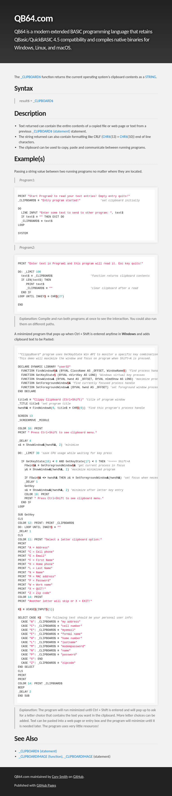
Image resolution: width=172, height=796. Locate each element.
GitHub (78, 777)
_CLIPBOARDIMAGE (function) (40, 756)
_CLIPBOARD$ (31, 77)
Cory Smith (60, 777)
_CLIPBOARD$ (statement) (51, 131)
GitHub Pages (46, 785)
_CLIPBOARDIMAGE (78, 756)
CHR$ (106, 137)
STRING (150, 77)
